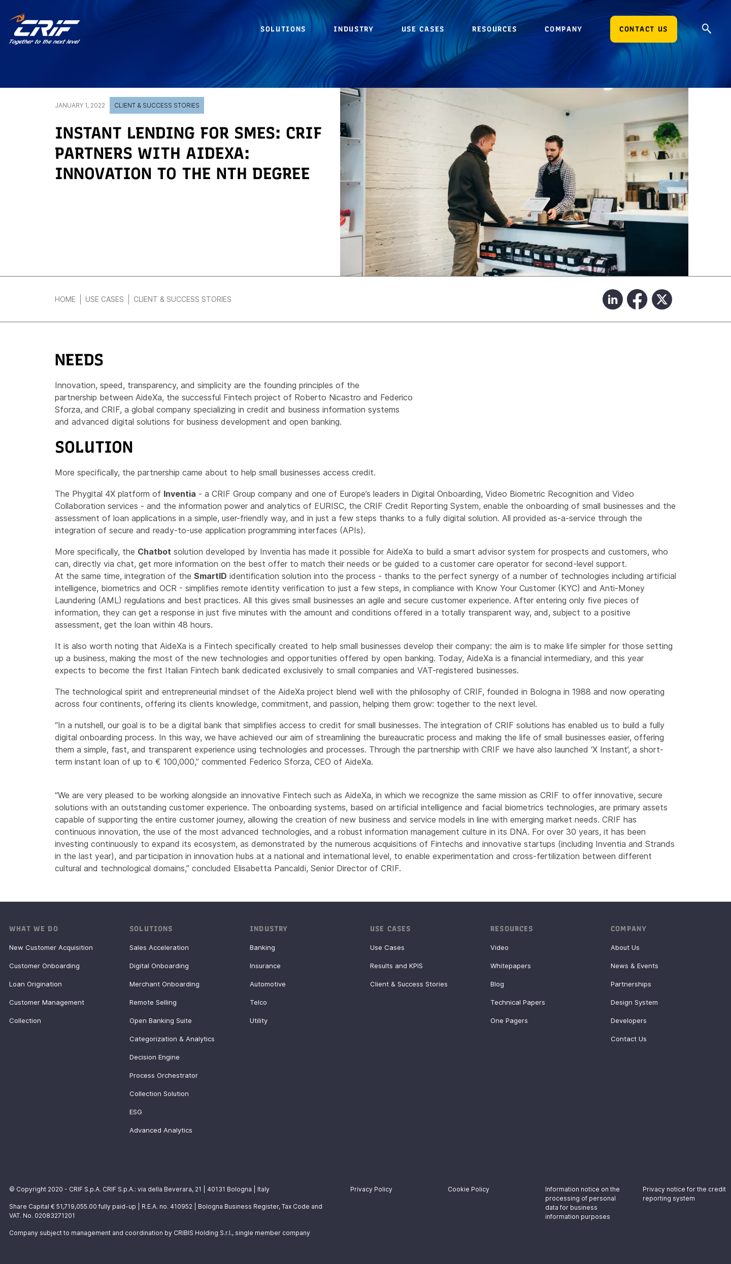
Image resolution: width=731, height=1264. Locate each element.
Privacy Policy (371, 1189)
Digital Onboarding (159, 966)
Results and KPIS (396, 966)
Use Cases (104, 299)
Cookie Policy (468, 1189)
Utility (259, 1020)
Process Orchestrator (163, 1075)
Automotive (268, 984)
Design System (634, 1002)
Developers (629, 1020)
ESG (135, 1112)
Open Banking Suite (160, 1020)
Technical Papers (517, 1002)
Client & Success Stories (157, 105)
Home (65, 299)
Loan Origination (35, 984)
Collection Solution (159, 1093)
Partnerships (631, 984)
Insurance (265, 966)
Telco (258, 1002)
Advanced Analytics (160, 1130)
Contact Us (629, 1039)
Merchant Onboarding (164, 984)
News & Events (634, 966)
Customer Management (46, 1002)
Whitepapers (510, 966)
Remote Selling (153, 1002)
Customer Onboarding (44, 966)
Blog (497, 984)
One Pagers (509, 1020)
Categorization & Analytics (172, 1039)
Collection (25, 1020)
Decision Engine (154, 1057)
